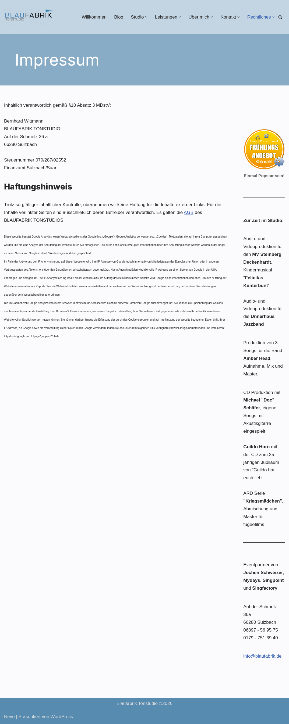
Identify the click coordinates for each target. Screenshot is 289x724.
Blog (118, 17)
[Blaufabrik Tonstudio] (31, 17)
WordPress (62, 716)
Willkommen (94, 17)
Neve (9, 716)
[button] (146, 17)
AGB (188, 212)
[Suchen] (280, 17)
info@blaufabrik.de (262, 656)
